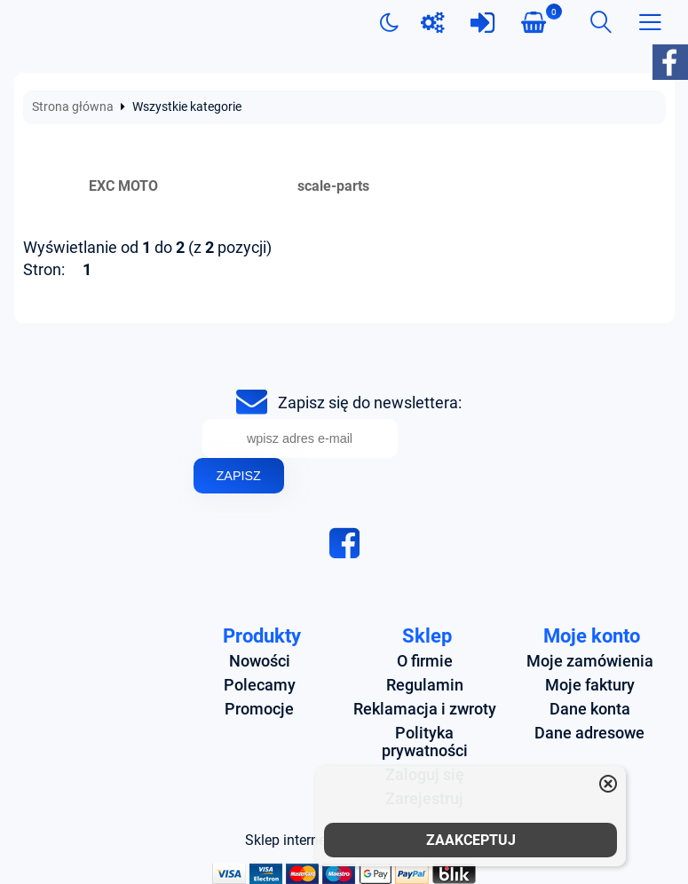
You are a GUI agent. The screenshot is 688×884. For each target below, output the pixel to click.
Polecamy (260, 685)
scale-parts (333, 186)
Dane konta (590, 709)
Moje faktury (590, 685)
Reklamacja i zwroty (424, 709)
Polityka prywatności (425, 742)
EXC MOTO (123, 186)
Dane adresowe (589, 733)
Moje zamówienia (589, 661)
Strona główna (73, 107)
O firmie (425, 661)
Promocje (259, 709)
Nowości (259, 661)
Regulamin (424, 685)
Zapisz (239, 476)
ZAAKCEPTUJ (471, 840)
